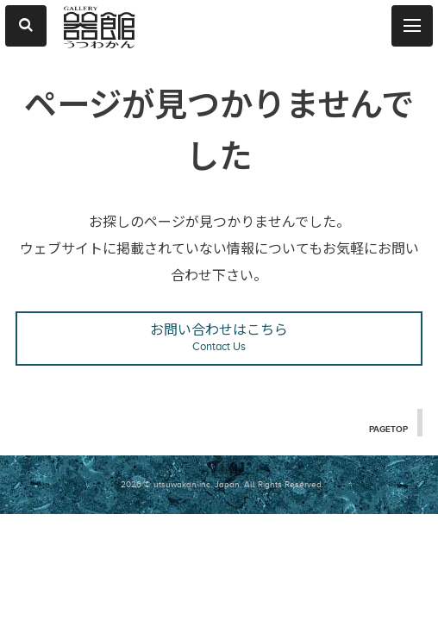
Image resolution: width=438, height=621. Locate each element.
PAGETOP (387, 428)
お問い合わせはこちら (219, 338)
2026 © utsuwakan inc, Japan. (181, 484)
